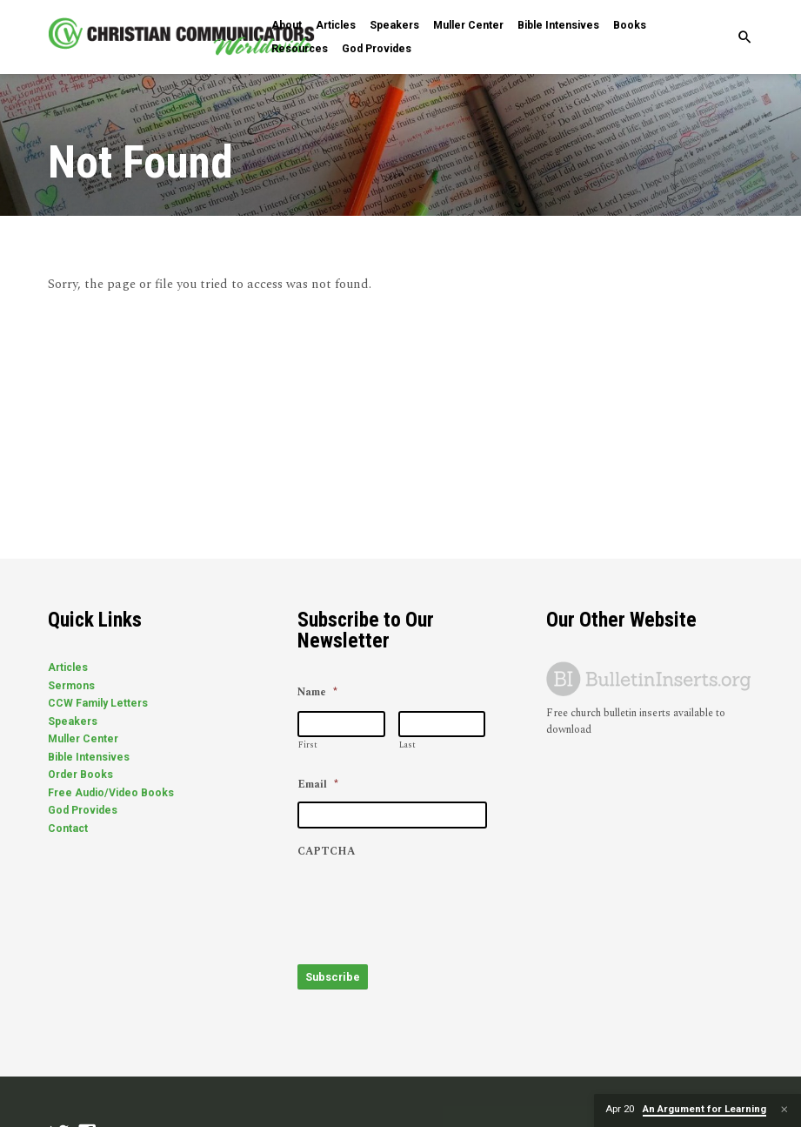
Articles (336, 25)
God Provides (376, 49)
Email (317, 785)
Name (317, 693)
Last (407, 745)
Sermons (71, 686)
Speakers (394, 25)
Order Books (80, 774)
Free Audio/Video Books (111, 793)
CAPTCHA (326, 852)
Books (629, 25)
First (307, 745)
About (286, 25)
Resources (299, 49)
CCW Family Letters (98, 703)
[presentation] (429, 902)
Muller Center (468, 25)
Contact (68, 828)
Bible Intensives (558, 25)
